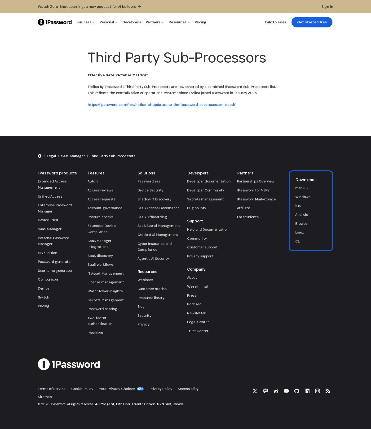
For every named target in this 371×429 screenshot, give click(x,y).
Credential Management (157, 234)
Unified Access (50, 196)
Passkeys (95, 332)
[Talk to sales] (275, 22)
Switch (43, 297)
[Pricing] (200, 22)
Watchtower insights (105, 291)
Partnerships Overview (255, 181)
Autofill (93, 181)
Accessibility (188, 388)
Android (301, 214)
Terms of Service (52, 388)
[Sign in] (327, 6)
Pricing (43, 305)
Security (144, 315)
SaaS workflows (101, 264)
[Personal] (109, 22)
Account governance (105, 207)
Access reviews (100, 190)
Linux (299, 232)
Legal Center (198, 321)
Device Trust (48, 219)
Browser (302, 223)
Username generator (55, 270)
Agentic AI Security (153, 258)
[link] (312, 22)
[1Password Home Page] (55, 22)
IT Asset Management (106, 273)
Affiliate (243, 207)
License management (106, 282)
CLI (297, 241)
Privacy (143, 324)
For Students (248, 216)
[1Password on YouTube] (286, 391)
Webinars (145, 279)
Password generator (55, 261)
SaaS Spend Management (158, 225)
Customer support (202, 247)
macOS (301, 187)
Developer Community (205, 190)
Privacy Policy (161, 388)
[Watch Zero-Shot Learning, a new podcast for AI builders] (89, 6)
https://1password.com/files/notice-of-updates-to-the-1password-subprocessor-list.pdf (161, 104)
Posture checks (100, 216)
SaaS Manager (73, 155)
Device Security (150, 190)
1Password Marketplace (256, 199)
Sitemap (45, 396)
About (192, 277)
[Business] (85, 22)
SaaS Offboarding (152, 216)
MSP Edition (47, 252)
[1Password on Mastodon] (265, 391)
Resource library (150, 297)
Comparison (48, 279)
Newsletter (196, 313)
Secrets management (205, 199)
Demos (43, 288)
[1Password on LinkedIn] (307, 391)
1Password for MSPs (253, 190)
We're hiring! (197, 286)
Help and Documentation (208, 229)
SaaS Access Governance (158, 207)
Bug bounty (196, 207)
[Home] (40, 156)
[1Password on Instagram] (317, 391)
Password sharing (102, 308)
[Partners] (155, 22)
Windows (302, 196)
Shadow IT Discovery (154, 199)
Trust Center (197, 330)
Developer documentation (209, 181)
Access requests (101, 199)
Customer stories (152, 288)
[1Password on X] (255, 391)
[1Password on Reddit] (276, 391)
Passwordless (148, 181)
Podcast (194, 304)
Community (197, 238)
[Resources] (179, 22)
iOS (298, 205)
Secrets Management (106, 300)
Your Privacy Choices (121, 388)
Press (191, 295)
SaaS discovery (100, 255)
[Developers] (132, 22)
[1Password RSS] (328, 391)
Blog (141, 306)
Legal (51, 155)
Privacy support (200, 256)
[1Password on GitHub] (296, 391)
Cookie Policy (82, 388)
